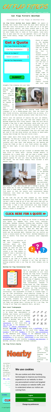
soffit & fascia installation (15, 326)
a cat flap (41, 34)
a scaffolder (37, 328)
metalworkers (7, 337)
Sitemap (4, 394)
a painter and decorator (37, 339)
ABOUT (35, 12)
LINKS (30, 12)
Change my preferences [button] (30, 404)
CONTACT (40, 12)
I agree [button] (30, 395)
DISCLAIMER (45, 12)
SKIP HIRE (12, 328)
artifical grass (8, 339)
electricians (29, 337)
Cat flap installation (11, 150)
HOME (27, 12)
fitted (9, 113)
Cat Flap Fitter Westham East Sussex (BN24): (20, 23)
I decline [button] (30, 400)
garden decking (16, 330)
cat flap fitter (17, 127)
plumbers (22, 332)
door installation (42, 332)
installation (28, 205)
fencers (24, 333)
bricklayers (30, 335)
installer (45, 54)
